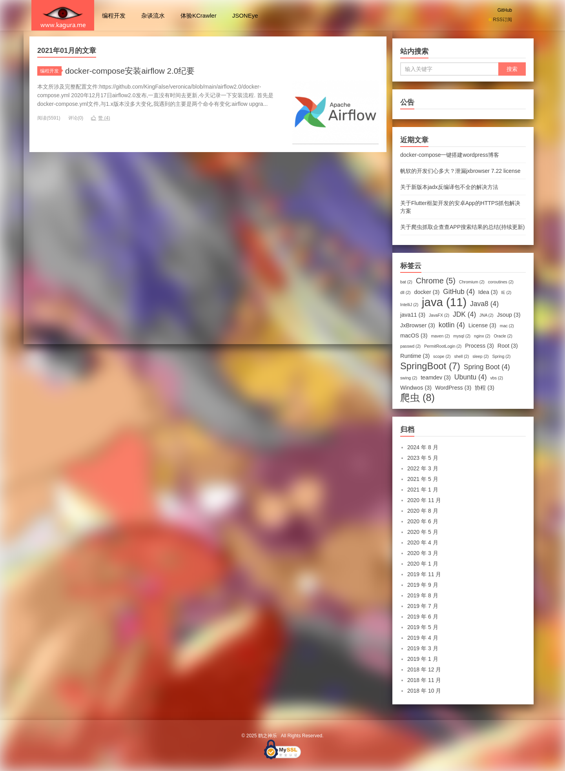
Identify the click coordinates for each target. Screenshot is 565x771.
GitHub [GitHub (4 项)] (459, 292)
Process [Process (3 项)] (479, 346)
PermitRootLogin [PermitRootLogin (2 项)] (442, 346)
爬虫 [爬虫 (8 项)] (417, 397)
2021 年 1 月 (422, 489)
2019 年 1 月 (422, 659)
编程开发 (114, 15)
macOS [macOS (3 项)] (414, 335)
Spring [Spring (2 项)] (501, 356)
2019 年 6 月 (422, 616)
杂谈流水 (153, 15)
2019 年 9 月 (422, 585)
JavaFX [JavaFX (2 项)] (439, 315)
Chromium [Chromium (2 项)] (472, 281)
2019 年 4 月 (422, 638)
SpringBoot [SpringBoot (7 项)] (430, 366)
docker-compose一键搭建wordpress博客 (449, 155)
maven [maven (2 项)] (440, 336)
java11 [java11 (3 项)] (412, 315)
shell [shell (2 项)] (461, 356)
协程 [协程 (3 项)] (484, 388)
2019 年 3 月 (422, 648)
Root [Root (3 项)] (508, 346)
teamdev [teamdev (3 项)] (436, 377)
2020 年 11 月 (424, 500)
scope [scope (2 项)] (441, 356)
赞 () (100, 118)
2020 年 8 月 (422, 511)
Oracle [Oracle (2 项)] (503, 336)
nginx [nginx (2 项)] (482, 336)
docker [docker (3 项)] (427, 292)
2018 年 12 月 (424, 669)
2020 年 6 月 (422, 521)
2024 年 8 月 (422, 447)
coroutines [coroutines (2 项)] (501, 281)
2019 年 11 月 (424, 574)
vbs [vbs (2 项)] (496, 378)
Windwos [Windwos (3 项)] (416, 388)
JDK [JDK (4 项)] (464, 314)
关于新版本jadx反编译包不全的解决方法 (449, 187)
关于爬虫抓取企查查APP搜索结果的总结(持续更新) (462, 227)
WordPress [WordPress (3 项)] (453, 388)
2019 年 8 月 (422, 595)
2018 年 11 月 (424, 680)
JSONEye (245, 15)
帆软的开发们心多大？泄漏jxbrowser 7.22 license (460, 171)
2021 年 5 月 (422, 479)
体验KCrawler (198, 15)
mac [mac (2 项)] (507, 325)
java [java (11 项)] (444, 302)
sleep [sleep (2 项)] (480, 356)
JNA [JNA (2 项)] (486, 315)
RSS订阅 (500, 19)
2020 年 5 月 (422, 532)
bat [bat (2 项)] (406, 281)
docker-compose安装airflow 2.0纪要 (134, 71)
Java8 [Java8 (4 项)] (484, 304)
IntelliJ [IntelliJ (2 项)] (409, 304)
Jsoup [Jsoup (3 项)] (509, 315)
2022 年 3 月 (422, 468)
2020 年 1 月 (422, 564)
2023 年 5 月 (422, 458)
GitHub (505, 10)
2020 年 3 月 (422, 553)
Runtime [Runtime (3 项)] (415, 356)
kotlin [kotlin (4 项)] (452, 325)
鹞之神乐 (62, 15)
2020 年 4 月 (422, 542)
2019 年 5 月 (422, 627)
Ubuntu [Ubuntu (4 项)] (470, 377)
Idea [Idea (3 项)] (488, 292)
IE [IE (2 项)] (506, 292)
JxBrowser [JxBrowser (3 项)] (417, 325)
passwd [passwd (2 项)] (410, 346)
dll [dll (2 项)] (405, 292)
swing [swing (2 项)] (408, 378)
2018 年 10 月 (424, 691)
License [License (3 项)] (482, 325)
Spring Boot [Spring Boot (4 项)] (487, 367)
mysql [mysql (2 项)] (461, 336)
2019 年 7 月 (422, 606)
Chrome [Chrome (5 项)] (436, 281)
